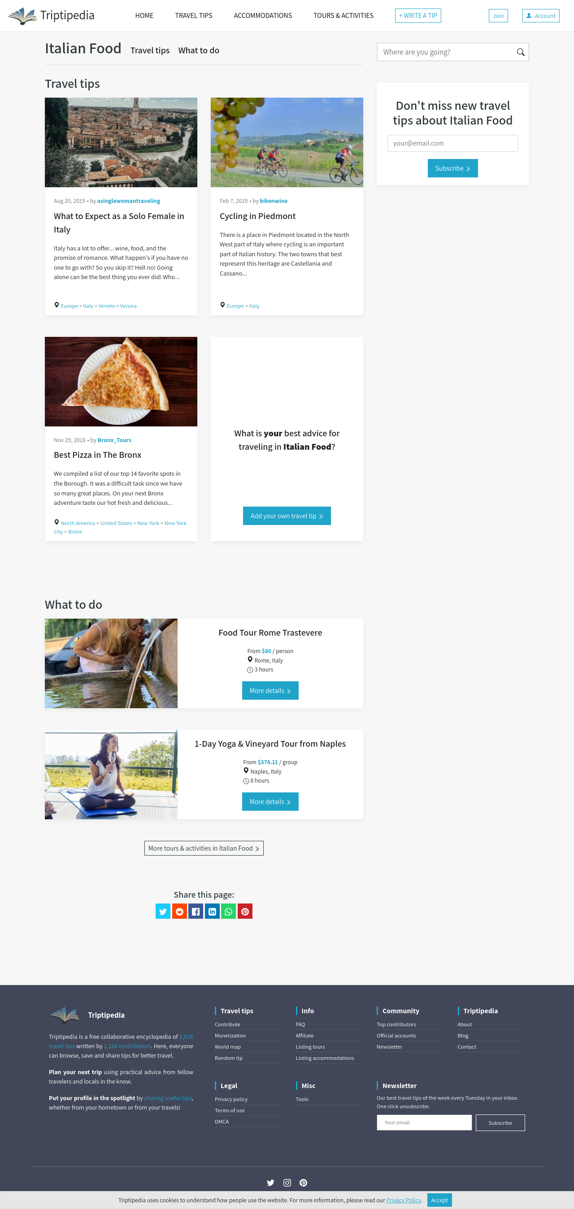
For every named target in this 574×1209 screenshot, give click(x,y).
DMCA (222, 1121)
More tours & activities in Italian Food (204, 847)
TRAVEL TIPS (193, 15)
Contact (467, 1046)
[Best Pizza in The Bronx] (121, 381)
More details (270, 690)
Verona (128, 306)
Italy (88, 306)
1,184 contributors (127, 1046)
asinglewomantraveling (128, 201)
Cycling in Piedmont (258, 216)
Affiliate (305, 1035)
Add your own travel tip (287, 515)
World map (228, 1046)
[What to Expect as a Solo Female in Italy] (121, 142)
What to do (199, 50)
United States (116, 523)
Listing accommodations (325, 1058)
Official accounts (396, 1035)
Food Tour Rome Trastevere (270, 632)
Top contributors (396, 1024)
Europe (69, 306)
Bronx (75, 531)
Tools (302, 1099)
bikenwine (273, 201)
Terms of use (230, 1110)
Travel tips (150, 50)
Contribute (227, 1024)
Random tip (229, 1058)
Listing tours (310, 1046)
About (465, 1024)
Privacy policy (231, 1099)
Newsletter (389, 1046)
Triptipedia (51, 16)
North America (78, 523)
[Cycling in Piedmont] (287, 142)
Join (498, 16)
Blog (463, 1035)
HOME (144, 15)
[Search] (445, 52)
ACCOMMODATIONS (263, 15)
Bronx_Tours (114, 440)
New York (148, 523)
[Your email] (424, 1122)
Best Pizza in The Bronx (97, 454)
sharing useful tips (168, 1098)
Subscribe (452, 167)
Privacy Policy (404, 1200)
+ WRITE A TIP (418, 15)
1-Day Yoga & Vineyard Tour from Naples (270, 743)
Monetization (230, 1035)
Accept (439, 1200)
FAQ (300, 1024)
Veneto (107, 306)
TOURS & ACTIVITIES (343, 15)
